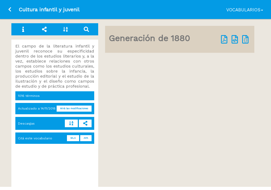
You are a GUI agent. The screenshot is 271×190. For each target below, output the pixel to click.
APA (86, 138)
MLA (73, 138)
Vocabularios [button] (244, 9)
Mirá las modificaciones (74, 108)
